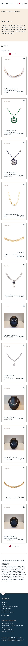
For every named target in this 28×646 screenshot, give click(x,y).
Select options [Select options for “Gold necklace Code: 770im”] (24, 225)
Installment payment (7, 612)
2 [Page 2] (12, 54)
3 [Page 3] (15, 54)
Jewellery (10, 11)
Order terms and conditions (9, 606)
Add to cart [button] (24, 59)
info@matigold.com (7, 629)
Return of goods (6, 608)
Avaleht (3, 11)
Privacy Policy (5, 610)
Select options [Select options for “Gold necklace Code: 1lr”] (24, 468)
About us (4, 602)
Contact (3, 604)
